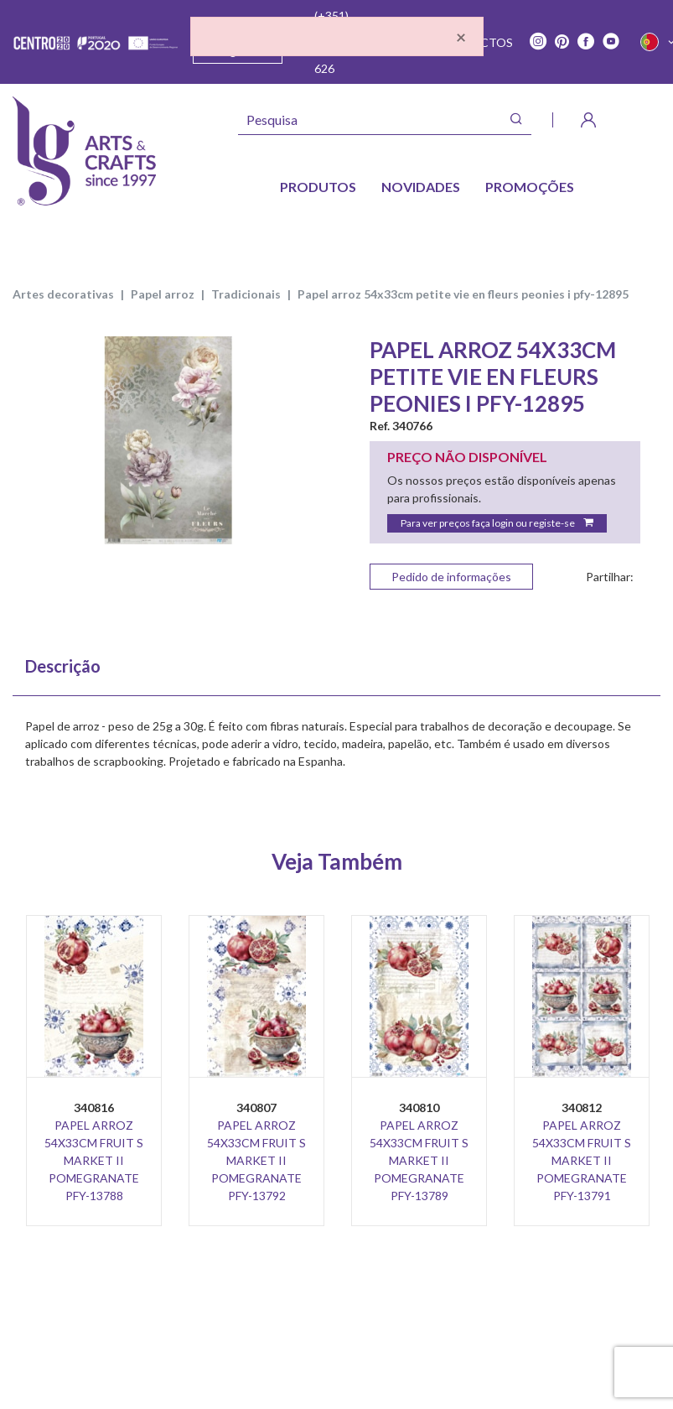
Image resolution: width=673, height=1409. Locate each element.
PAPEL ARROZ (162, 294)
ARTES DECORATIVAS (63, 294)
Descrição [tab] (63, 666)
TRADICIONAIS (246, 294)
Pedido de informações (451, 576)
